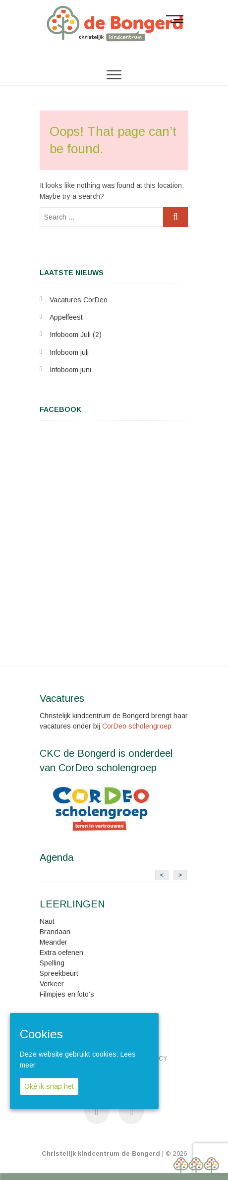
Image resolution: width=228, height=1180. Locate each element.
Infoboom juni (70, 370)
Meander (53, 942)
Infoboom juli (69, 352)
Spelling (52, 963)
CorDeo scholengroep (136, 726)
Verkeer (52, 984)
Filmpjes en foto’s (67, 994)
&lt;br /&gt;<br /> (114, 534)
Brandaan (55, 932)
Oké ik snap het (49, 1086)
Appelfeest (66, 317)
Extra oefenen (61, 952)
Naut (47, 921)
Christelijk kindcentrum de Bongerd (101, 1153)
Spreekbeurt (59, 973)
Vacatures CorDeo (79, 300)
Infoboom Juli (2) (76, 334)
